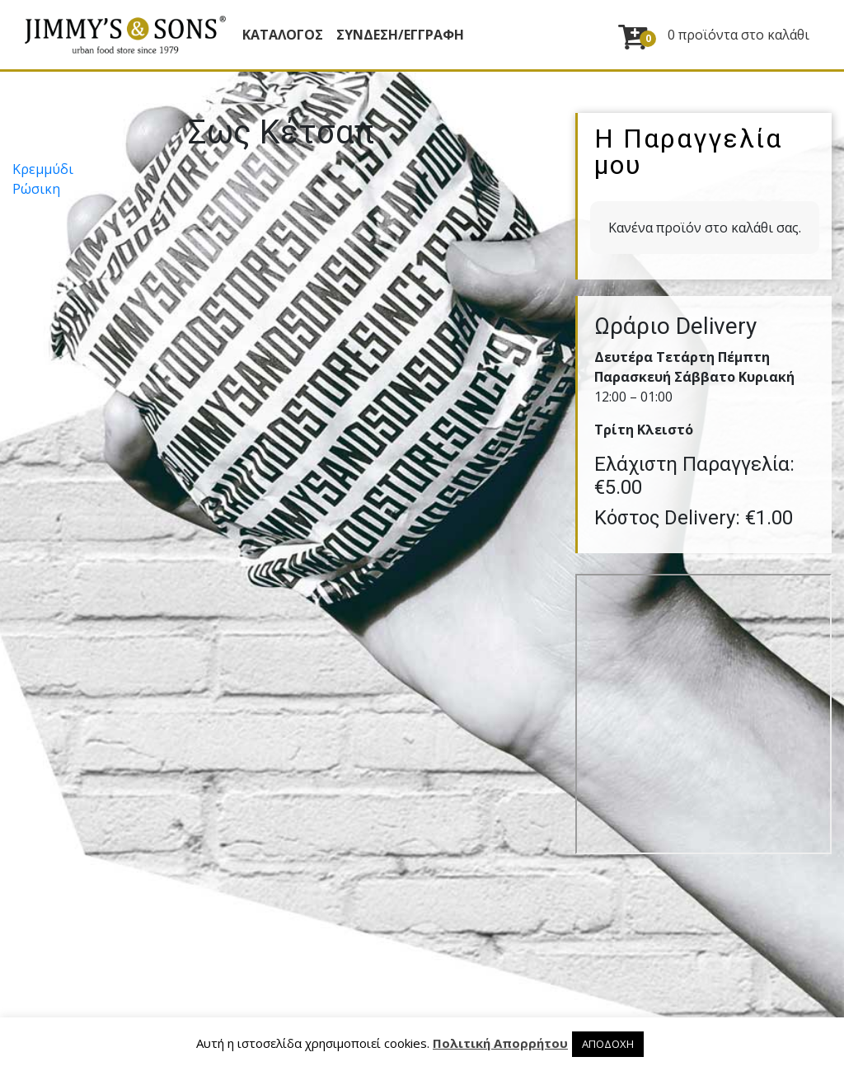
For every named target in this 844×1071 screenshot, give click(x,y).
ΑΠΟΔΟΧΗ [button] (608, 1043)
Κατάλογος (282, 35)
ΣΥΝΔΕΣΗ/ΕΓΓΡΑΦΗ (400, 35)
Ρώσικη (36, 189)
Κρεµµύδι (42, 169)
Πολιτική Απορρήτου (500, 1043)
